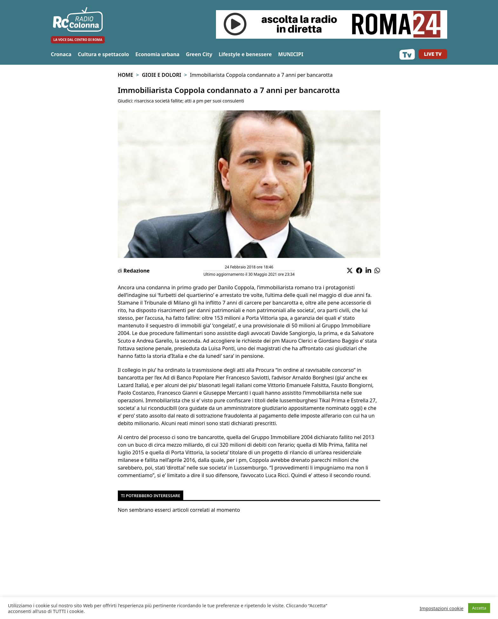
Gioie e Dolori (161, 74)
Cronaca (61, 54)
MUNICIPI (290, 54)
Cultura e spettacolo (103, 54)
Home (125, 74)
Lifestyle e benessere (245, 54)
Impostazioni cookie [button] (441, 608)
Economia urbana (157, 54)
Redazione (137, 270)
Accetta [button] (479, 608)
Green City (199, 54)
